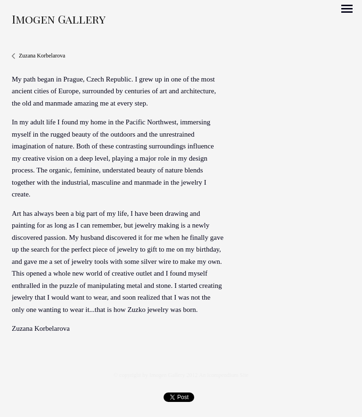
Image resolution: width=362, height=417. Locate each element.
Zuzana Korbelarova (42, 55)
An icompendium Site (223, 375)
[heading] (59, 21)
